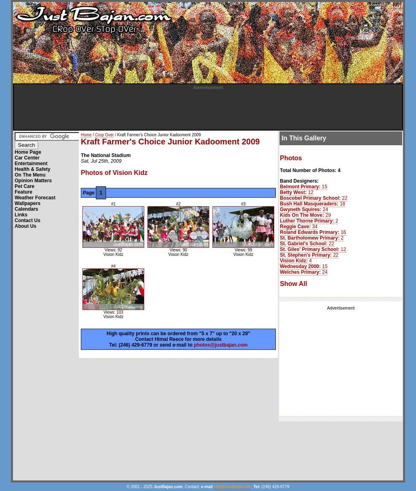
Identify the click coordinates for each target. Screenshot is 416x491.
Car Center (27, 158)
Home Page (28, 152)
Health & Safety (32, 169)
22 (313, 198)
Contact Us (27, 220)
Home (86, 135)
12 (296, 192)
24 (304, 209)
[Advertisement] (208, 108)
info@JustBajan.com (232, 486)
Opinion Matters (33, 180)
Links (21, 215)
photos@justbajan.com (220, 345)
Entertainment (31, 163)
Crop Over (104, 135)
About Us (25, 226)
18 (312, 204)
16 (313, 232)
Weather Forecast (35, 198)
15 (303, 187)
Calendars (26, 209)
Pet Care (25, 186)
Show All (293, 283)
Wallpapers (28, 203)
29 (305, 215)
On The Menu (30, 175)
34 (299, 226)
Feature (23, 192)
